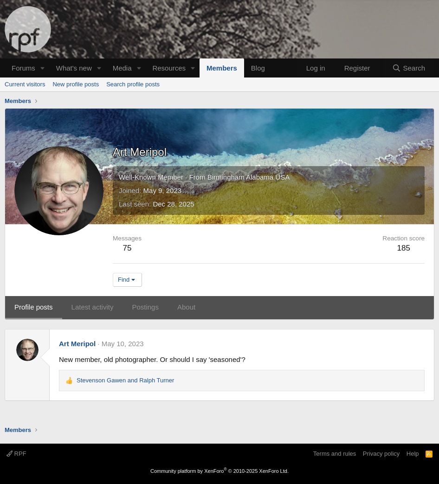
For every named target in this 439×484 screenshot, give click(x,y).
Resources (169, 68)
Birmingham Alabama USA (248, 177)
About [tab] (186, 307)
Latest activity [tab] (92, 307)
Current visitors (25, 84)
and (125, 380)
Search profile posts (133, 84)
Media (122, 68)
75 (127, 248)
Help (413, 453)
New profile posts (75, 84)
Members (222, 68)
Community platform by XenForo (219, 471)
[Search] (408, 67)
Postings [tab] (145, 307)
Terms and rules (334, 453)
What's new (74, 68)
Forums (23, 68)
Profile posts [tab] (33, 307)
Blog (258, 68)
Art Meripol (77, 344)
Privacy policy (381, 453)
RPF (16, 453)
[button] (42, 67)
